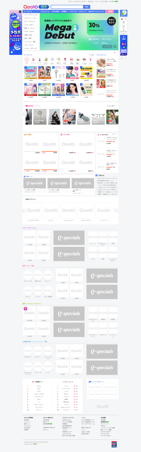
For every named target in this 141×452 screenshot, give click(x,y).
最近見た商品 (85, 433)
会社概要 (103, 420)
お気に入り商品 (86, 432)
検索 (86, 7)
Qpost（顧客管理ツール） (88, 422)
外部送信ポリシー (67, 427)
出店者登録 (46, 420)
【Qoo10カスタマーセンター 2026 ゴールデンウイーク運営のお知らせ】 (107, 178)
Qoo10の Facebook (106, 431)
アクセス (64, 429)
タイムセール (101, 55)
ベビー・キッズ (28, 45)
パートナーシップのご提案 (108, 427)
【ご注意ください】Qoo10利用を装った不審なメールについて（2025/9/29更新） (107, 187)
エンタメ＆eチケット (98, 382)
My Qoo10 (78, 1)
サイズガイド (123, 34)
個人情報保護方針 (67, 426)
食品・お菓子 (28, 38)
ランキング (28, 55)
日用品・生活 (28, 35)
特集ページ (29, 176)
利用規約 (64, 424)
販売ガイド (46, 422)
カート (85, 1)
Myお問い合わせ (66, 420)
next (117, 114)
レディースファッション (31, 14)
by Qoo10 (37, 106)
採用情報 (103, 422)
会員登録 (26, 420)
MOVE (29, 106)
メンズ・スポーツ (29, 25)
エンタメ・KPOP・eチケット (32, 48)
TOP (122, 58)
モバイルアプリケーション (89, 424)
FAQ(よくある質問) (67, 422)
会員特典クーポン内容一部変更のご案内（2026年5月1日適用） (107, 183)
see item (94, 233)
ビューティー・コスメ (30, 18)
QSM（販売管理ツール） (88, 420)
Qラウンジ (46, 430)
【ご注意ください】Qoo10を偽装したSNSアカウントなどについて (107, 189)
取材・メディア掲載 (106, 429)
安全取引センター (67, 431)
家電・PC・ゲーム (29, 28)
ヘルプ (97, 1)
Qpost (92, 1)
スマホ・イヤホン (29, 31)
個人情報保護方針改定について (105, 180)
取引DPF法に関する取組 (68, 435)
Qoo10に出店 (103, 1)
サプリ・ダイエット (29, 21)
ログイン (71, 1)
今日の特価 (66, 134)
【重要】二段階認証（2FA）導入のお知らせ (107, 194)
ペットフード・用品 (29, 41)
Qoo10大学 (112, 1)
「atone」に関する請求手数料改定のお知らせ (107, 185)
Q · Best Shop (104, 134)
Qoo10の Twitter (105, 433)
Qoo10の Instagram (106, 435)
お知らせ (101, 175)
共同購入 (29, 134)
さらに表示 (91, 54)
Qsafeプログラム (66, 433)
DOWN (125, 58)
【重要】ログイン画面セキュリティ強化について (107, 192)
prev (24, 114)
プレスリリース (105, 424)
